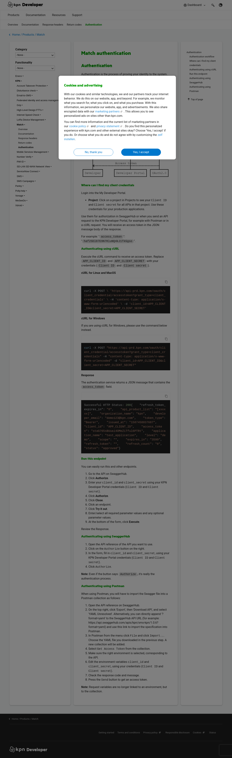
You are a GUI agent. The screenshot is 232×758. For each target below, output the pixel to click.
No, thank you (93, 152)
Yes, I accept (141, 152)
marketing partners (107, 111)
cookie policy (77, 126)
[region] (117, 117)
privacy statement (108, 126)
